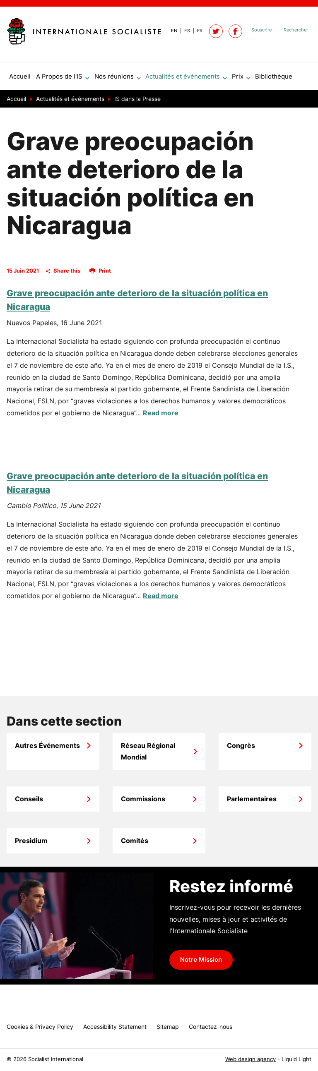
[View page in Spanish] (183, 30)
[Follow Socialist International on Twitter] (216, 31)
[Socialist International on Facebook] (235, 31)
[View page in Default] (170, 30)
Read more (160, 416)
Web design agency (250, 1059)
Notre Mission (201, 963)
